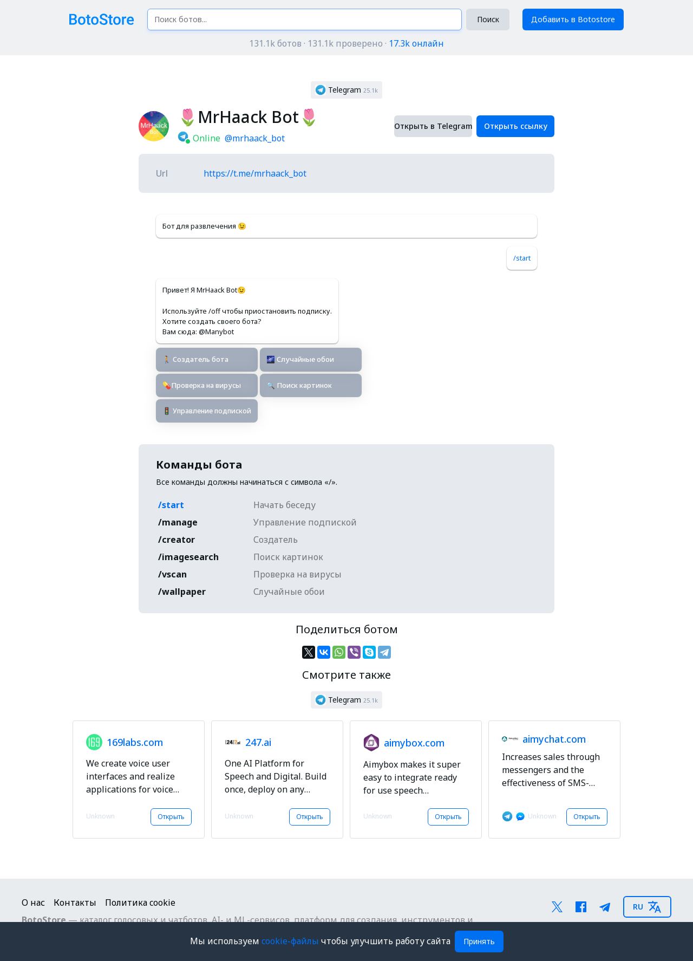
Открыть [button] (171, 816)
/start (522, 258)
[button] (346, 90)
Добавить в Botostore (573, 19)
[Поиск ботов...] (304, 19)
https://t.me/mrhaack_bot (255, 173)
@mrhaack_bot (255, 138)
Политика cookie (140, 902)
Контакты (75, 902)
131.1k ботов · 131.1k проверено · (346, 43)
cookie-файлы (291, 941)
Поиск (488, 19)
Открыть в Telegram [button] (433, 126)
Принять (479, 941)
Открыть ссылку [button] (515, 126)
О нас (33, 902)
